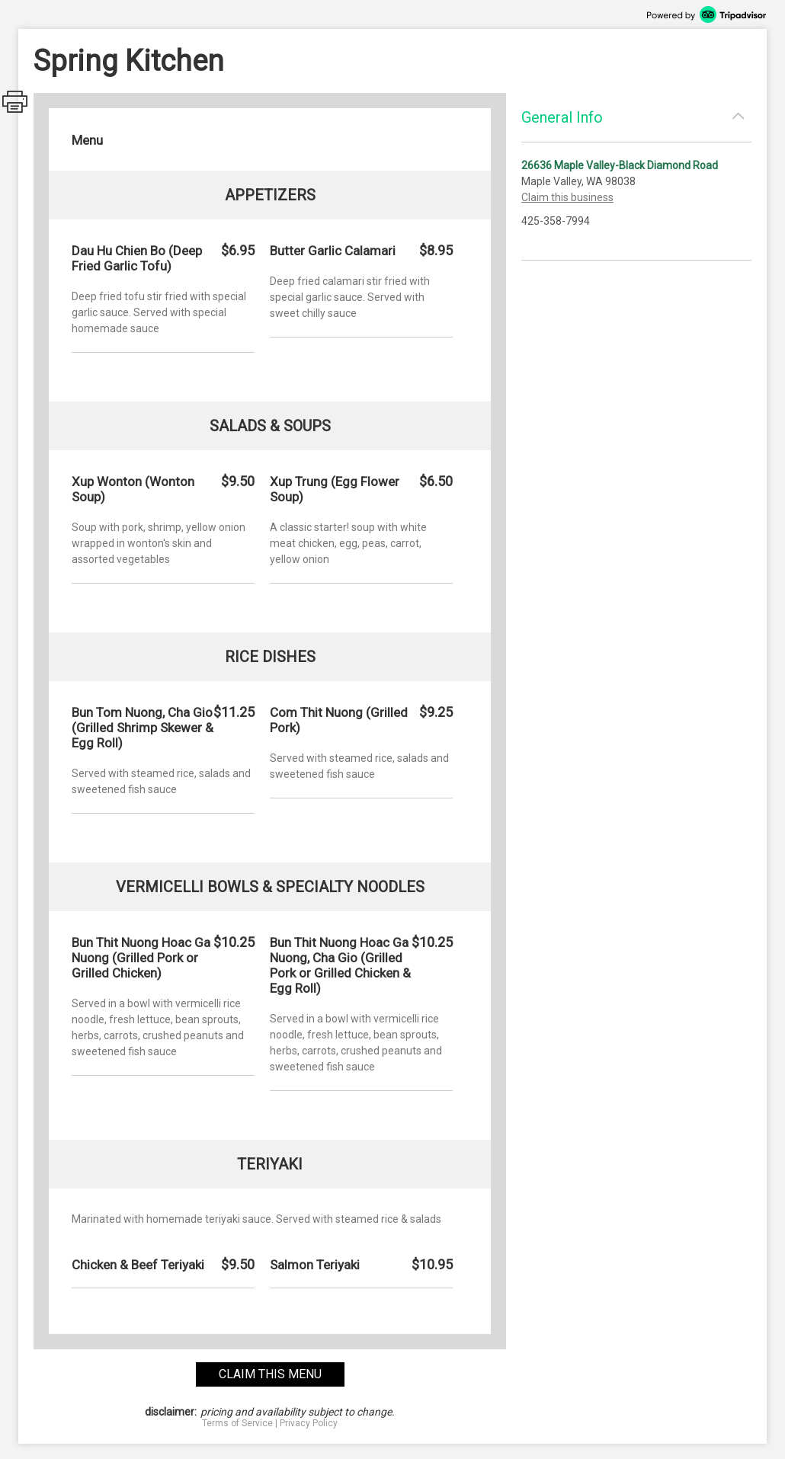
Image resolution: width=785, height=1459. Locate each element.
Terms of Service (237, 1423)
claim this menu (270, 1374)
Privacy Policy (309, 1423)
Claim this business (567, 197)
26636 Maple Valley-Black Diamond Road (619, 165)
